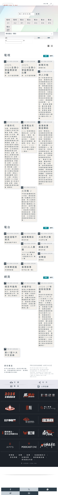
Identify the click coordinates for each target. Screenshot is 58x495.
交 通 (16, 382)
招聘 (21, 455)
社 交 (45, 382)
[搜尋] (51, 3)
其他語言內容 (28, 459)
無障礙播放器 (39, 457)
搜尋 (49, 37)
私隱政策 (26, 457)
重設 (39, 37)
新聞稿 (12, 455)
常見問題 (14, 457)
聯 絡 (16, 386)
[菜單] (55, 3)
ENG (45, 3)
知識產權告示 (40, 455)
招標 (29, 455)
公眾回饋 (45, 387)
